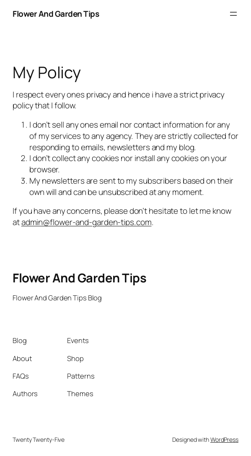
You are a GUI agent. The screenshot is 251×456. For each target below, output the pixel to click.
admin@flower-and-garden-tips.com (86, 222)
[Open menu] (233, 14)
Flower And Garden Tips (56, 13)
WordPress (224, 439)
